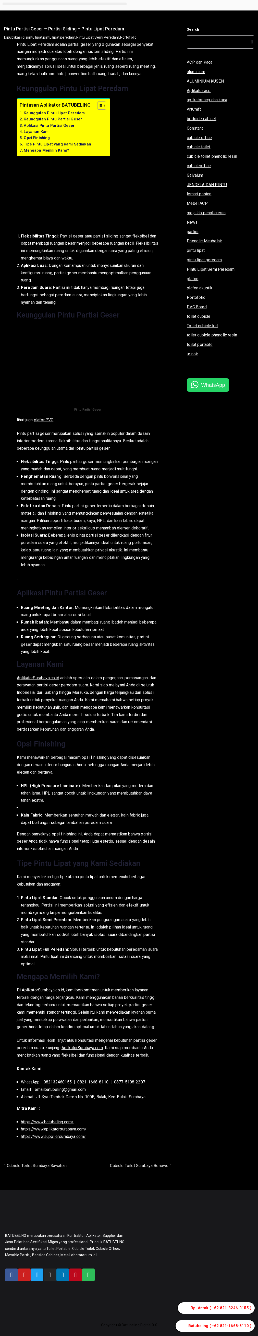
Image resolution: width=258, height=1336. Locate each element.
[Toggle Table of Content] (99, 105)
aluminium (196, 71)
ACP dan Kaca (199, 62)
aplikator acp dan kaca (207, 99)
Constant (195, 128)
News (192, 222)
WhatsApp (213, 385)
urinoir (192, 354)
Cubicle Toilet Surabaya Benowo (139, 1165)
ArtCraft (194, 109)
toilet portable (199, 344)
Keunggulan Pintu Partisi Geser (53, 119)
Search (193, 29)
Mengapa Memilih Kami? (46, 150)
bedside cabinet (201, 118)
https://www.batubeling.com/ (47, 1121)
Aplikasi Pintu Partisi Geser (49, 125)
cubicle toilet (198, 146)
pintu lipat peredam (59, 37)
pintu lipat (34, 37)
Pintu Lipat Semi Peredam (97, 37)
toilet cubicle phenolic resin (212, 335)
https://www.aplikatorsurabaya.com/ (54, 1129)
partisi (192, 231)
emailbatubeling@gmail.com (60, 1089)
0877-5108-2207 (129, 1082)
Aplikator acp (199, 90)
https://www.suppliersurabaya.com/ (53, 1136)
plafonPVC (43, 419)
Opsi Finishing (37, 137)
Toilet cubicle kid (202, 325)
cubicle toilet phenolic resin (212, 156)
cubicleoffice (199, 165)
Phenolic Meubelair (204, 241)
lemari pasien (199, 193)
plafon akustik (199, 288)
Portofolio (128, 37)
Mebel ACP (197, 203)
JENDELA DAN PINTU (207, 184)
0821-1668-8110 (92, 1082)
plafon (192, 278)
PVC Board (196, 306)
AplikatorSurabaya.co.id (38, 677)
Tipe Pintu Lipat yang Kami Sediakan (57, 144)
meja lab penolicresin (206, 212)
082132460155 (58, 1082)
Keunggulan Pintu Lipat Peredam (54, 113)
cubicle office (199, 137)
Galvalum (195, 175)
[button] (65, 4)
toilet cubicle (198, 316)
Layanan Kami (37, 131)
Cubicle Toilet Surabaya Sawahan (37, 1165)
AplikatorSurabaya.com (82, 1047)
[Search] (251, 42)
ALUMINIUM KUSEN (205, 81)
